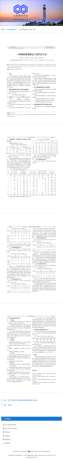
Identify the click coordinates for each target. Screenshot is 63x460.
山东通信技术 (11, 29)
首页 (2, 29)
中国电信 (6, 432)
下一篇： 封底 (6, 405)
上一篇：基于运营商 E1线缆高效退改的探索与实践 (19, 400)
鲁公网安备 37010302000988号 (39, 451)
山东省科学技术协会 (10, 428)
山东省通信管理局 (9, 425)
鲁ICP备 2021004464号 (20, 451)
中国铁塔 (6, 443)
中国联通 (6, 439)
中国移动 (6, 436)
